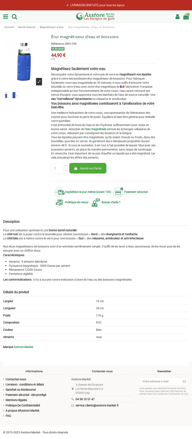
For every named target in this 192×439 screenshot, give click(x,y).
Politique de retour (71, 202)
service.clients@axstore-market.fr (97, 405)
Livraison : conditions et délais (25, 384)
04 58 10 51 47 (85, 399)
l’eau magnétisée (95, 129)
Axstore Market (23, 347)
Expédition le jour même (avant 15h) (82, 192)
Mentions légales (16, 400)
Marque (8, 347)
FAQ (8, 416)
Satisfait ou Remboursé (21, 390)
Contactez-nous (16, 379)
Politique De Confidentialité (23, 405)
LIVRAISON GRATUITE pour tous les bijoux (98, 5)
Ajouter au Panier (88, 168)
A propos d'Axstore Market (22, 410)
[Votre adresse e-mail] (159, 381)
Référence (57, 44)
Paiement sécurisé (130, 192)
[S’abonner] (184, 381)
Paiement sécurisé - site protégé (26, 395)
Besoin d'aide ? (105, 202)
